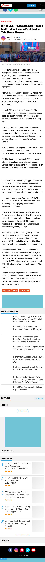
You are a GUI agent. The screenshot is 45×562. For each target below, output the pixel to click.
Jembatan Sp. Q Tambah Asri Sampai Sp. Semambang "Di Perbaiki (17, 523)
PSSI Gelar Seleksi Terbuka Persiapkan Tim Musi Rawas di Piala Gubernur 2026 (17, 494)
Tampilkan (39, 398)
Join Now (19, 555)
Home (3, 21)
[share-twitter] (10, 9)
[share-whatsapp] (16, 9)
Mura (15, 291)
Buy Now (26, 555)
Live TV (31, 5)
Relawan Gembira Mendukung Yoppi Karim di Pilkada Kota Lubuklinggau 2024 (17, 509)
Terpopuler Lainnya (23, 535)
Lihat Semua (22, 411)
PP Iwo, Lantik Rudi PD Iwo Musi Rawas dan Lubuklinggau (16, 480)
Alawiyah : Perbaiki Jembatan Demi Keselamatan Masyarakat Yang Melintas (17, 466)
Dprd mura (9, 21)
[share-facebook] (5, 9)
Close (3, 559)
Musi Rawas (24, 291)
